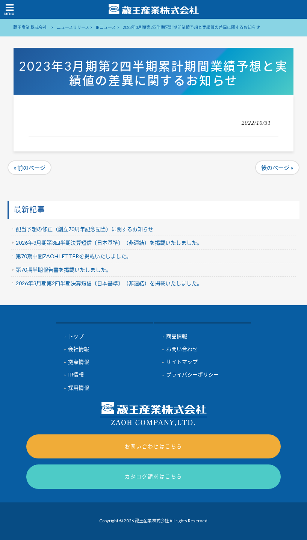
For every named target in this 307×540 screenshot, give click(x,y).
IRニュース (106, 27)
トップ (76, 336)
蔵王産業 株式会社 (30, 27)
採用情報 (78, 387)
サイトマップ (182, 361)
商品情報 (176, 336)
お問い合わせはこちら (154, 446)
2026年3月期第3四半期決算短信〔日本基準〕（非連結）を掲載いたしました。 (109, 242)
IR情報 (76, 374)
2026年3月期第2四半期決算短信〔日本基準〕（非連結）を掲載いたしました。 (109, 283)
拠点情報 (78, 361)
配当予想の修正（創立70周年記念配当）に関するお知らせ (84, 229)
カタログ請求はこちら (154, 476)
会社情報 (78, 349)
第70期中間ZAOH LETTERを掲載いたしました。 (74, 256)
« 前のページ (29, 167)
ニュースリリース (73, 27)
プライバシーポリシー (192, 374)
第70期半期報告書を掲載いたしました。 (63, 269)
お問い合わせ (182, 349)
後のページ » (277, 167)
